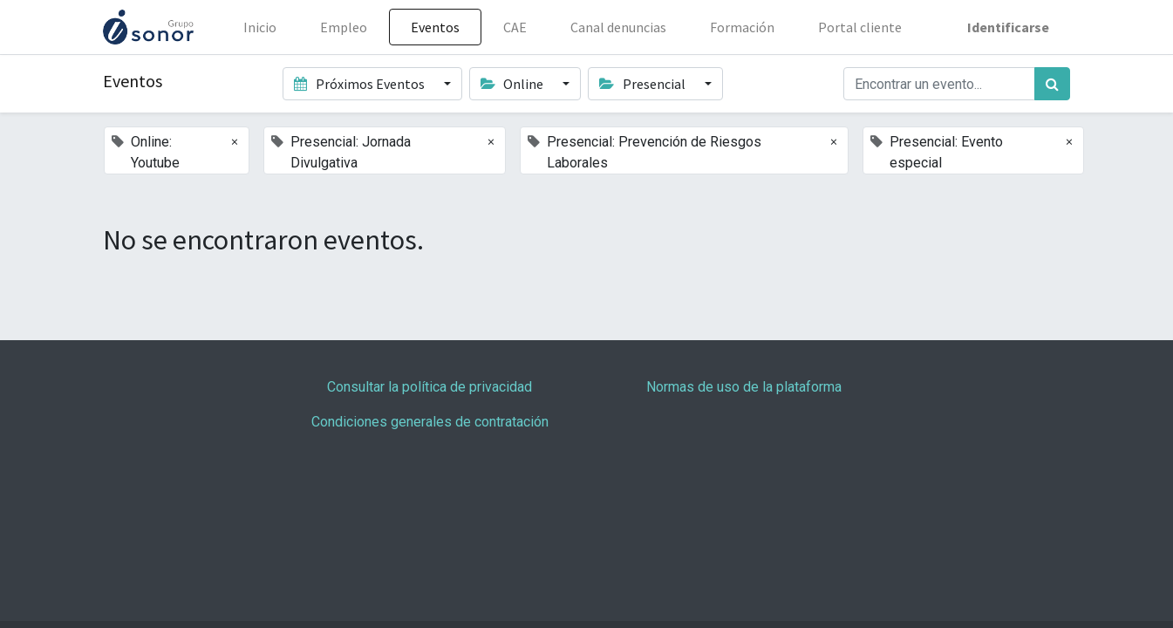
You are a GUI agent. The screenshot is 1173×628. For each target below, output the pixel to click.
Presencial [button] (643, 83)
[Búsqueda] (1052, 83)
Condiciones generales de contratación (430, 421)
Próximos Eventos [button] (360, 83)
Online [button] (513, 83)
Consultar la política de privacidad (429, 387)
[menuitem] (260, 27)
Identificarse (1008, 27)
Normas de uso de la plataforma (744, 387)
